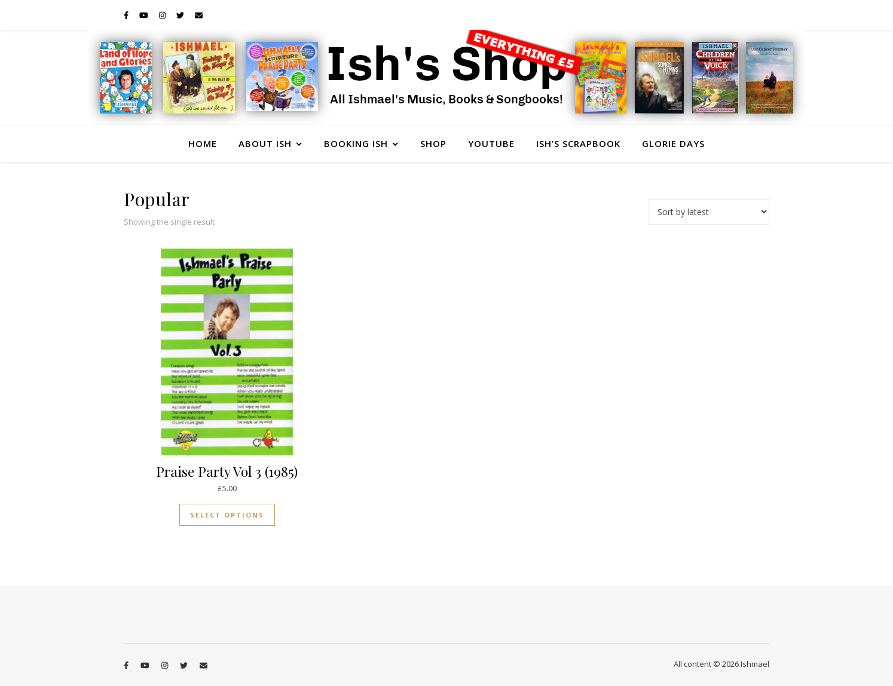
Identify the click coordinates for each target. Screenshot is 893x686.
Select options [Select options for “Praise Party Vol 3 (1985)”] (227, 514)
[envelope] (199, 15)
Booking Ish (356, 143)
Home (202, 143)
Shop (433, 143)
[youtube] (144, 15)
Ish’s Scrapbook (578, 143)
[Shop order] (709, 212)
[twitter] (181, 15)
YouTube (491, 143)
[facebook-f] (127, 15)
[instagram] (163, 15)
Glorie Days (673, 143)
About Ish (265, 143)
